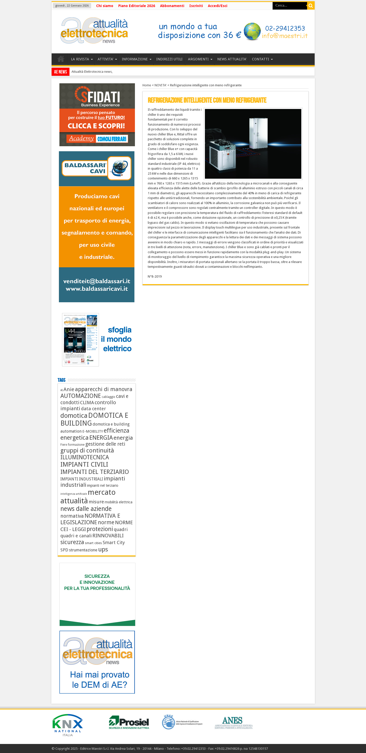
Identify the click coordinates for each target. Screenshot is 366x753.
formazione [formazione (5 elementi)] (76, 444)
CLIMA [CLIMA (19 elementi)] (87, 402)
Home (146, 85)
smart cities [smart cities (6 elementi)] (93, 543)
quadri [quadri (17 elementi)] (121, 529)
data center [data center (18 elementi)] (93, 408)
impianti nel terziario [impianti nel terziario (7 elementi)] (102, 485)
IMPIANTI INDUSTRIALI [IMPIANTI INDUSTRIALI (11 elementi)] (81, 479)
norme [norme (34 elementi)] (106, 522)
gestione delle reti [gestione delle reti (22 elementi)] (105, 444)
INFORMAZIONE (137, 59)
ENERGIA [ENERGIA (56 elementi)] (101, 437)
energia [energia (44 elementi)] (123, 437)
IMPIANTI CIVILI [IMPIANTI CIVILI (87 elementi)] (84, 464)
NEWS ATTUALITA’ (231, 59)
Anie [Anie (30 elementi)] (68, 389)
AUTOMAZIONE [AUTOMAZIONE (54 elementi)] (80, 395)
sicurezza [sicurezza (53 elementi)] (72, 542)
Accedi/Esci (217, 6)
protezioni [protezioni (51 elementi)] (100, 529)
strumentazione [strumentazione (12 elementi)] (83, 550)
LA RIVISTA (82, 59)
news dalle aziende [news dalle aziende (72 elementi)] (86, 508)
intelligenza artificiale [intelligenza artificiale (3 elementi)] (73, 494)
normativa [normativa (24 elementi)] (72, 516)
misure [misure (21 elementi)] (96, 502)
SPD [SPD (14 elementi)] (64, 549)
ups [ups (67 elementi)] (103, 549)
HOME (61, 59)
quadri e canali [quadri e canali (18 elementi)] (76, 535)
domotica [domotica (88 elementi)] (73, 415)
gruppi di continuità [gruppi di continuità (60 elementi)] (87, 450)
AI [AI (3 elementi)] (61, 390)
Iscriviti (196, 6)
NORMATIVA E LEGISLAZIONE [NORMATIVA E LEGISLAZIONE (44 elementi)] (90, 518)
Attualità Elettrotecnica (87, 71)
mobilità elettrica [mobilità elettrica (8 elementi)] (118, 502)
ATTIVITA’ (107, 59)
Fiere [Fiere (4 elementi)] (63, 444)
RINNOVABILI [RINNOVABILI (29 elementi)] (108, 536)
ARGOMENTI (200, 59)
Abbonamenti (172, 6)
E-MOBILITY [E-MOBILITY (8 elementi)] (92, 431)
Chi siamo (104, 6)
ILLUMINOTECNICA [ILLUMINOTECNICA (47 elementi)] (84, 457)
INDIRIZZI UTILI (169, 59)
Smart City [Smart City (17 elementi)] (114, 542)
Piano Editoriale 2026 (136, 6)
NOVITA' (161, 85)
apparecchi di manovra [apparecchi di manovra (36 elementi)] (103, 389)
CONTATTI (262, 59)
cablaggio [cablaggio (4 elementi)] (108, 397)
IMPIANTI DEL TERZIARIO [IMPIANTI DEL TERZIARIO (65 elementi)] (94, 471)
